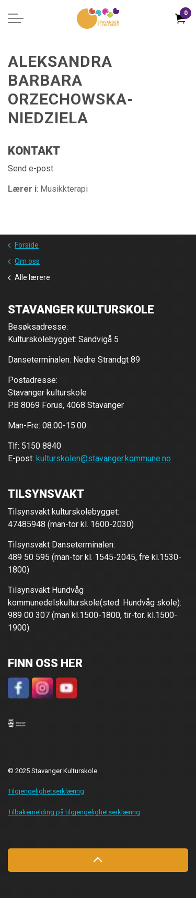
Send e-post (30, 168)
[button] (17, 723)
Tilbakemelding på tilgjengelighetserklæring (74, 812)
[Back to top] (98, 860)
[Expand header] (15, 18)
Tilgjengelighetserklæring (46, 791)
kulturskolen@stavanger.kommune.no (103, 458)
